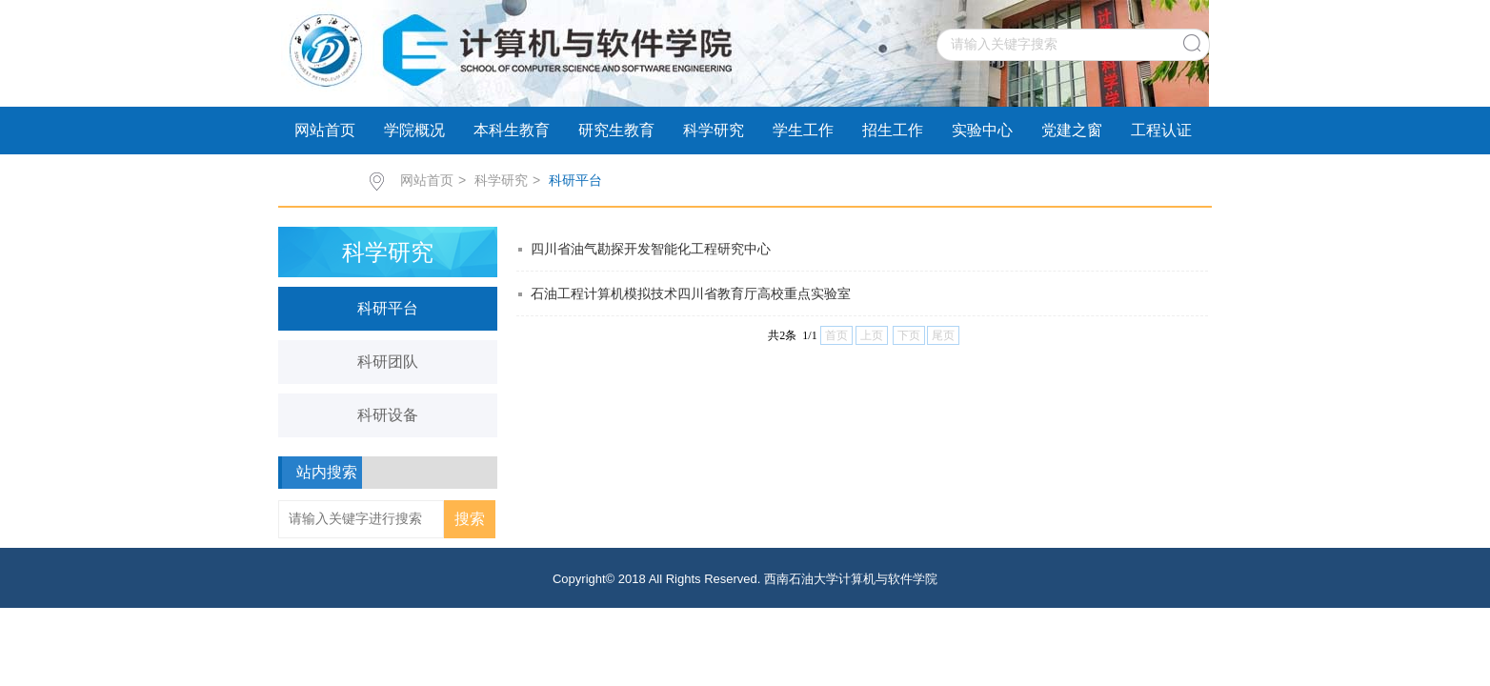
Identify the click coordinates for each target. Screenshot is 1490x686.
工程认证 (1161, 130)
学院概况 (414, 130)
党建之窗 (1071, 130)
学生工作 (803, 130)
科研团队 (387, 361)
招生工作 (892, 130)
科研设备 (387, 415)
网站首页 (324, 130)
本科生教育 (511, 130)
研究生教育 (616, 130)
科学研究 (713, 130)
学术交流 (324, 178)
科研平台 (575, 180)
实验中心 (982, 130)
